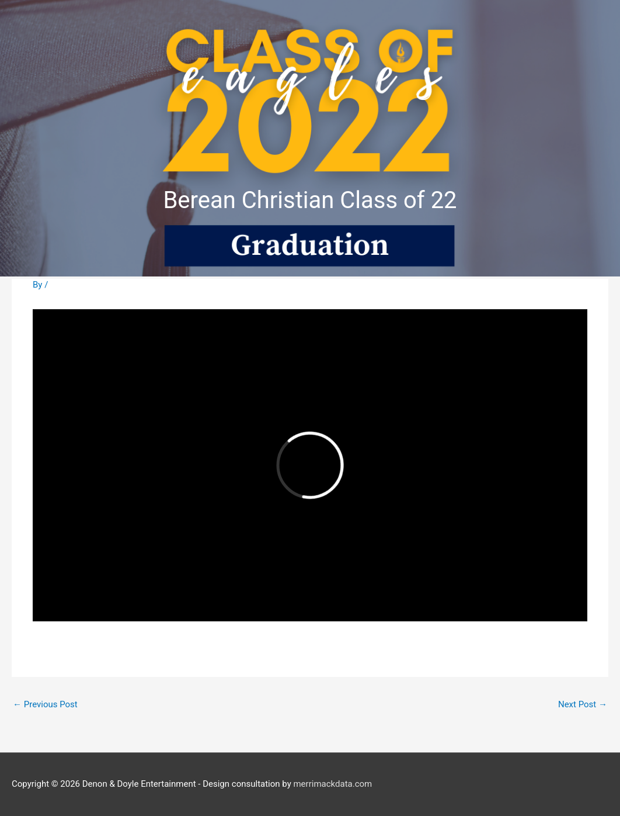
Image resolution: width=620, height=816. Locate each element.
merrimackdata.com (332, 784)
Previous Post (45, 704)
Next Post (582, 704)
